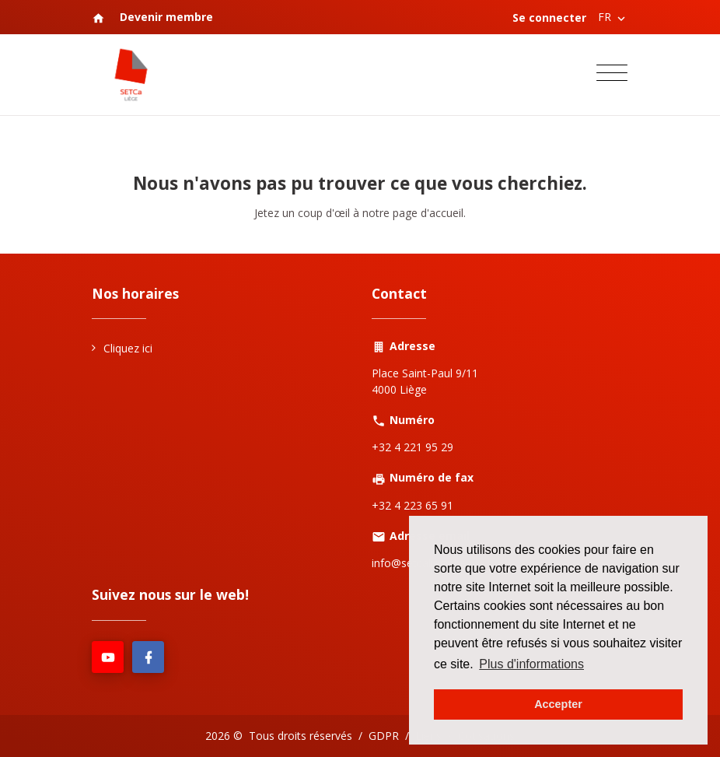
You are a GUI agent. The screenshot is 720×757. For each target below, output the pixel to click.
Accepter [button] (558, 704)
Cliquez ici (127, 348)
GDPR (384, 735)
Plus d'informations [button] (531, 664)
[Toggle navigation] (612, 75)
